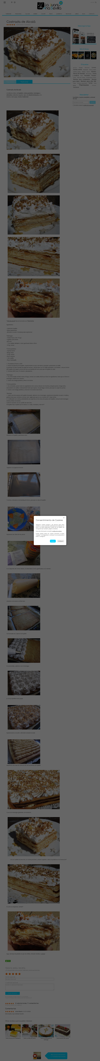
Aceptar (53, 541)
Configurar (60, 541)
